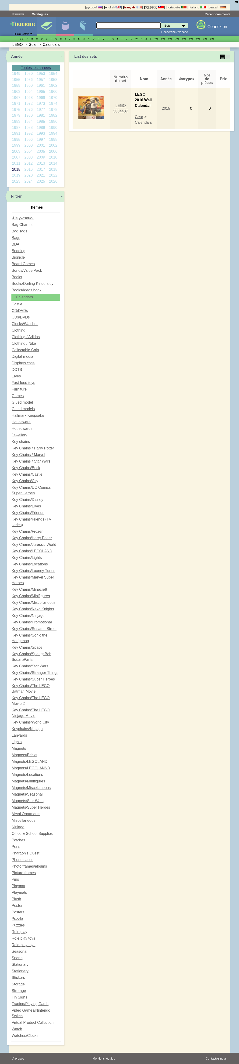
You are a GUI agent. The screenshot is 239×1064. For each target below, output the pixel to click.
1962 (53, 85)
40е (156, 38)
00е (198, 38)
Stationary (20, 964)
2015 (16, 169)
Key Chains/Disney (27, 500)
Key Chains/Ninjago (28, 616)
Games (18, 396)
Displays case (23, 363)
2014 (53, 163)
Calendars (24, 297)
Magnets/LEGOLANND (31, 768)
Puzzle (17, 919)
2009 (41, 157)
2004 (28, 151)
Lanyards (19, 735)
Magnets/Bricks (24, 755)
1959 (16, 85)
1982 (53, 115)
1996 (28, 139)
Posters (18, 912)
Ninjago (18, 827)
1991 (16, 133)
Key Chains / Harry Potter (33, 448)
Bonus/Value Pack (27, 270)
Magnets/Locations (27, 775)
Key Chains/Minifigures (31, 596)
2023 (16, 181)
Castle (17, 304)
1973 (41, 103)
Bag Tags (19, 231)
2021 (41, 175)
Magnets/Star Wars (27, 801)
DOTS (17, 370)
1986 (53, 121)
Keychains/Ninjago (27, 729)
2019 (16, 175)
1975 (16, 110)
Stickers (18, 978)
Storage (18, 984)
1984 (28, 121)
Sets (46, 26)
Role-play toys (23, 945)
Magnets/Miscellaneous (31, 788)
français (133, 7)
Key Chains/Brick (26, 468)
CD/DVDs (20, 311)
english (113, 7)
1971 (16, 103)
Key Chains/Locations (30, 564)
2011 (16, 163)
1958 (53, 80)
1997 (41, 139)
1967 (16, 98)
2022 (53, 175)
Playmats (19, 892)
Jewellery (19, 435)
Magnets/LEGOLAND (29, 762)
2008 (28, 157)
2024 (28, 181)
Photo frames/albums (29, 866)
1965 (41, 92)
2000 (28, 145)
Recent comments (217, 14)
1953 (41, 74)
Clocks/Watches (25, 324)
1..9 (21, 38)
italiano (198, 7)
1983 (16, 121)
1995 (16, 139)
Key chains (21, 442)
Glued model (22, 402)
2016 (28, 169)
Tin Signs (19, 997)
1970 (53, 98)
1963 (16, 92)
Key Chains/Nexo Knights (33, 609)
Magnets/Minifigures (28, 781)
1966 (53, 92)
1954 (53, 74)
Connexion (217, 26)
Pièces (83, 26)
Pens (16, 847)
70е (177, 38)
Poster (17, 906)
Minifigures (65, 26)
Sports (17, 958)
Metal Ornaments (26, 814)
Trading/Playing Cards (30, 1004)
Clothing (18, 330)
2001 (41, 145)
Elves (16, 376)
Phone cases (22, 860)
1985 (41, 121)
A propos (18, 1058)
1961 (41, 85)
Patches (18, 840)
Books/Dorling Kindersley (32, 284)
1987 (16, 128)
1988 (28, 128)
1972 (28, 103)
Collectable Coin (25, 350)
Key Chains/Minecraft (29, 589)
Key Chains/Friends (28, 513)
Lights (17, 742)
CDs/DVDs (21, 317)
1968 (28, 98)
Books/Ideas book (26, 290)
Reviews (18, 14)
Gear (139, 117)
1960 (28, 85)
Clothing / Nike (24, 343)
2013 (41, 163)
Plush (16, 899)
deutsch (217, 7)
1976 (28, 110)
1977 (41, 110)
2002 (53, 145)
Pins (15, 879)
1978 (53, 110)
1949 (16, 74)
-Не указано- (23, 218)
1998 (53, 139)
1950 (28, 74)
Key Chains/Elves (26, 506)
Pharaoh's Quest (25, 853)
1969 (41, 98)
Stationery (20, 971)
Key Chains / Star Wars (31, 461)
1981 (41, 115)
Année (16, 56)
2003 (16, 151)
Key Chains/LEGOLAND (32, 551)
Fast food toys (23, 383)
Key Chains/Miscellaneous (34, 602)
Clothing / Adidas (26, 337)
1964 (28, 92)
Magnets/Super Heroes (31, 807)
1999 (16, 145)
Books (17, 277)
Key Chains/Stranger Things (35, 673)
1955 (16, 80)
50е (163, 38)
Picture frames (24, 873)
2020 (28, 175)
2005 (41, 151)
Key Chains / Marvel (28, 455)
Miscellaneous (23, 820)
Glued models (23, 409)
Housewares (22, 429)
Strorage (19, 991)
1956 (28, 80)
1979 (16, 115)
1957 (41, 80)
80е (184, 38)
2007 (16, 157)
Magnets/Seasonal (27, 794)
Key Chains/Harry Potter (32, 538)
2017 (41, 169)
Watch (17, 1029)
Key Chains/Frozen (27, 531)
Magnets (19, 748)
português (176, 7)
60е (170, 38)
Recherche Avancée (174, 32)
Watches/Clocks (25, 1036)
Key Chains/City (25, 481)
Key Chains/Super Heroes (33, 679)
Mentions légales (104, 1058)
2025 (41, 181)
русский (94, 7)
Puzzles (18, 925)
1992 (28, 133)
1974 (53, 103)
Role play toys (23, 938)
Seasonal (19, 951)
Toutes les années (36, 68)
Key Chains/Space (27, 647)
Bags (16, 238)
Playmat (18, 886)
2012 (28, 163)
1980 (28, 115)
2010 (53, 157)
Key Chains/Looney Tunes (33, 571)
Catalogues (40, 14)
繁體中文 (154, 7)
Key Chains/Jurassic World (34, 544)
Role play (19, 932)
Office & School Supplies (32, 834)
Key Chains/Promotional (32, 622)
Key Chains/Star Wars (30, 666)
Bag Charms (22, 225)
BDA (15, 244)
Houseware (21, 422)
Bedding (18, 251)
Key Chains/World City (30, 722)
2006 (53, 151)
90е (191, 38)
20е (212, 38)
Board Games (23, 264)
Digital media (22, 356)
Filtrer (16, 196)
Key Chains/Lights (27, 558)
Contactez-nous (216, 1058)
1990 (53, 128)
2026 (53, 181)
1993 (41, 133)
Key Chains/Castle (27, 474)
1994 (53, 133)
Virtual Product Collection (32, 1022)
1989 (41, 128)
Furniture (19, 389)
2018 (53, 169)
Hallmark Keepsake (28, 415)
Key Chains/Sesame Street (34, 629)
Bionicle (18, 257)
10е (205, 38)
